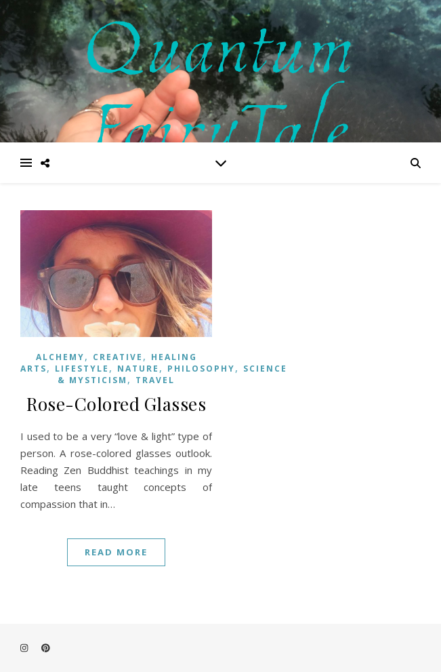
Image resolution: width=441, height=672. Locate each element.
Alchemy (60, 357)
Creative (118, 357)
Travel (155, 380)
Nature (138, 368)
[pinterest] (45, 648)
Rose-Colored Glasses (116, 404)
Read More (116, 552)
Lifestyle (82, 368)
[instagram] (25, 648)
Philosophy (201, 368)
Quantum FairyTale (220, 82)
